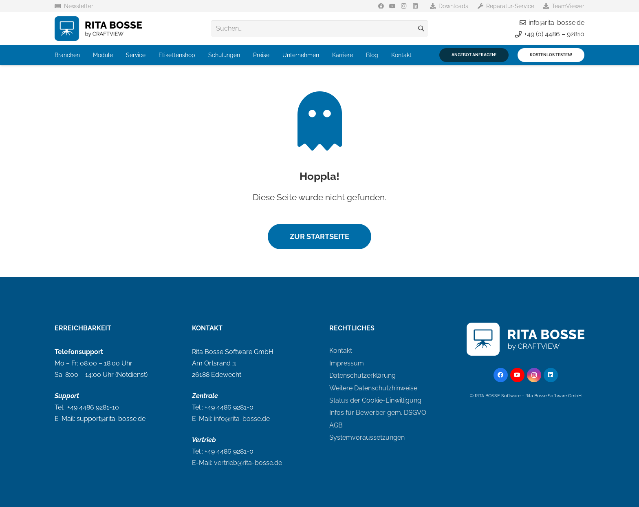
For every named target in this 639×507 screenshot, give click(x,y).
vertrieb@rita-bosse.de (248, 463)
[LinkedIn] (415, 6)
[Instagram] (404, 6)
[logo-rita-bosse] (98, 28)
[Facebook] (381, 6)
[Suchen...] (319, 28)
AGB (336, 425)
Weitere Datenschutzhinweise (373, 388)
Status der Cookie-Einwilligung (375, 400)
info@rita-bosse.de (242, 419)
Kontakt (340, 350)
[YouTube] (392, 6)
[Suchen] (421, 28)
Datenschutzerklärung (362, 375)
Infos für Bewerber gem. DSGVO (377, 412)
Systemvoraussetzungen (367, 437)
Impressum (346, 363)
